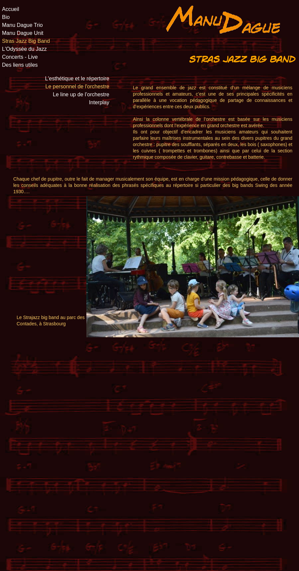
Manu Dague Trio (22, 25)
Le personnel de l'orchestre (77, 86)
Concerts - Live (20, 57)
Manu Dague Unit (23, 33)
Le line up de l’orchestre (81, 94)
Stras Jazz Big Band (26, 41)
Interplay (99, 102)
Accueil (10, 9)
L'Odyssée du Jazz (24, 49)
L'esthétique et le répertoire (77, 78)
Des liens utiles (20, 65)
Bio (6, 17)
